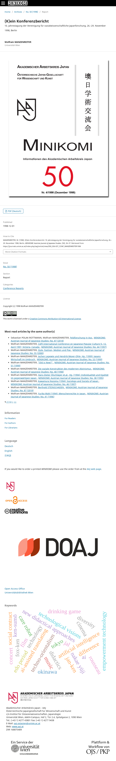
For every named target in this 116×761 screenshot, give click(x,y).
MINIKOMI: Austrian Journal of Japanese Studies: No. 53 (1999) (69, 359)
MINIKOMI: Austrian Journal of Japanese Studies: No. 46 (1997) (43, 384)
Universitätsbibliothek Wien (19, 592)
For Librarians (11, 427)
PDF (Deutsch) (14, 211)
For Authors (10, 423)
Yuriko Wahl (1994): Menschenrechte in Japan (62, 393)
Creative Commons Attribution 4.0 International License (55, 318)
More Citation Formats (15, 251)
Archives (18, 11)
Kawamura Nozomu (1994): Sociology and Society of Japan (68, 381)
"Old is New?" (45, 362)
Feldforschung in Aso (81, 337)
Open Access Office (15, 588)
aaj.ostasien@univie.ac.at (27, 723)
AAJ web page (94, 468)
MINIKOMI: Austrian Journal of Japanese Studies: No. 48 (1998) (58, 370)
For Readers (10, 418)
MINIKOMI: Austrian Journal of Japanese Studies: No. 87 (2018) (58, 339)
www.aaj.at (18, 726)
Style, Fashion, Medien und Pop (54, 350)
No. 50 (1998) (32, 11)
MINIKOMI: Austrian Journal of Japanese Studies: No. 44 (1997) (74, 346)
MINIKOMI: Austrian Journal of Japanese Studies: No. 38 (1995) (71, 378)
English (8, 450)
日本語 (8, 455)
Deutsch (9, 446)
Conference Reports (13, 288)
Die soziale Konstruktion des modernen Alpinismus (65, 368)
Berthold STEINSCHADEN (51, 387)
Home (7, 11)
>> (15, 401)
